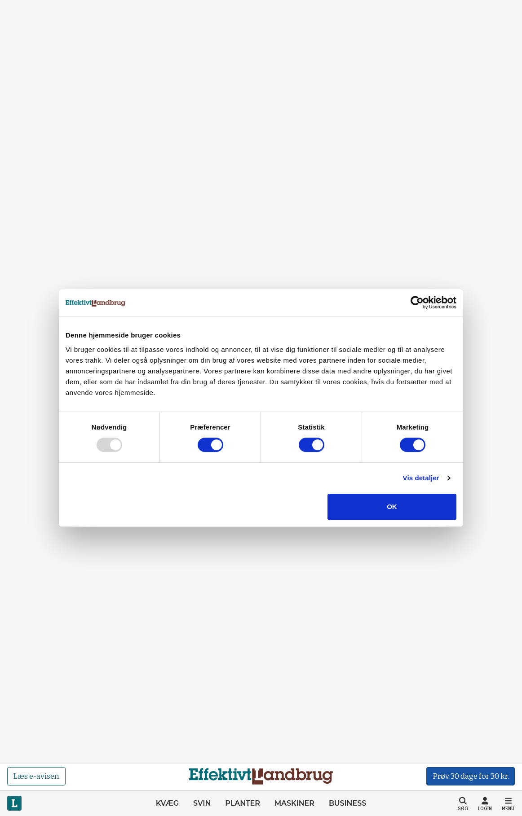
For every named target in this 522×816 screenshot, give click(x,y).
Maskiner (294, 803)
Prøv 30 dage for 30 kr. (471, 776)
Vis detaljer (421, 478)
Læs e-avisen (36, 776)
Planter (242, 803)
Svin (202, 803)
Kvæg (167, 803)
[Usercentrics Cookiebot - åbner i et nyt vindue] (417, 302)
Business (347, 803)
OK (392, 506)
